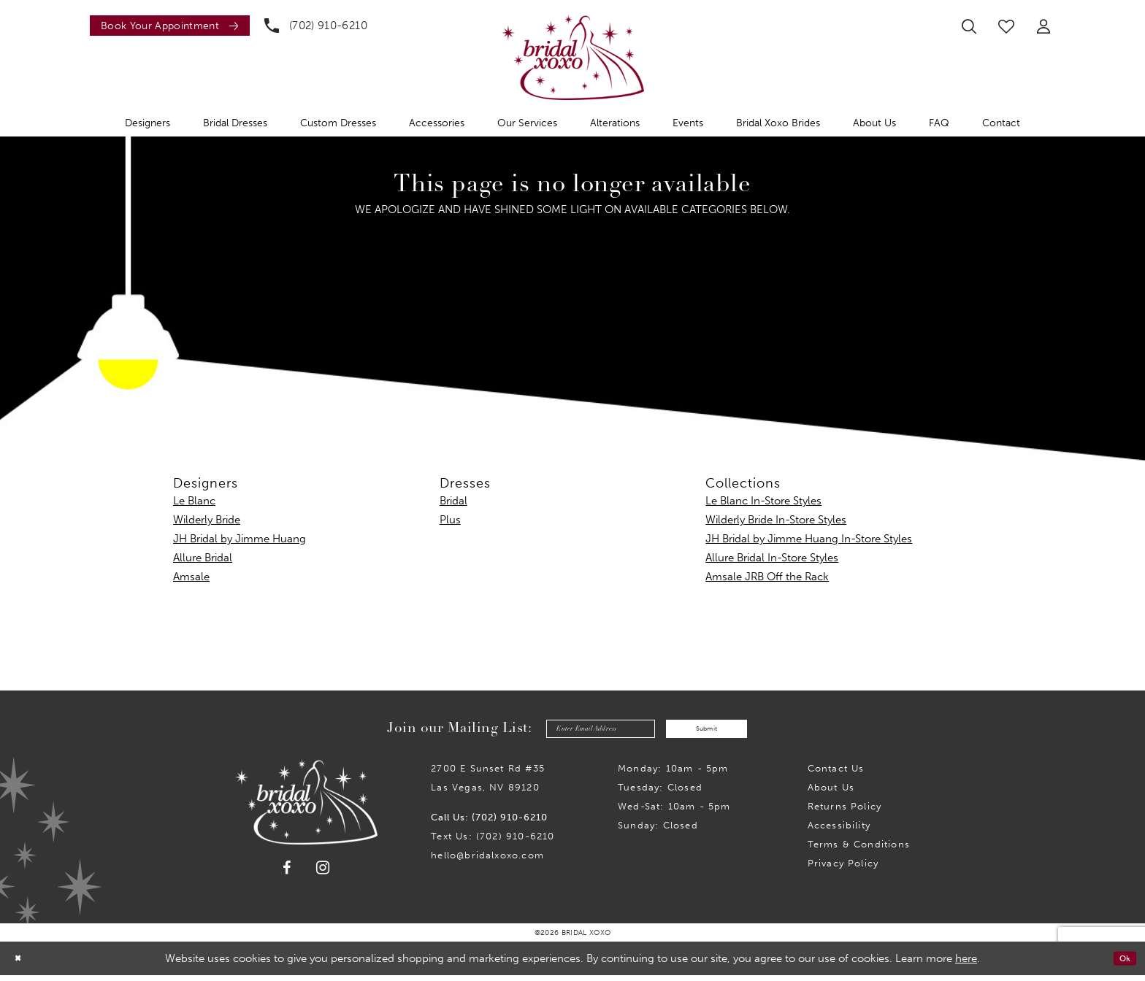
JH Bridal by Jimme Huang (239, 538)
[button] (1043, 26)
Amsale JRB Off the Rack (767, 576)
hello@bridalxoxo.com (487, 860)
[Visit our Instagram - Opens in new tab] (323, 873)
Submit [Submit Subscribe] (725, 731)
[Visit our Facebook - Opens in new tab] (287, 874)
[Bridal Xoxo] (573, 57)
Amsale (191, 576)
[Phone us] (315, 25)
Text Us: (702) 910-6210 (492, 841)
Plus (450, 519)
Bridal (453, 500)
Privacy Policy (843, 868)
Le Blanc (194, 500)
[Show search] (969, 26)
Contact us (836, 774)
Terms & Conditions (859, 850)
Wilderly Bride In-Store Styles (775, 519)
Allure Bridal (202, 557)
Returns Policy (845, 812)
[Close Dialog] (21, 964)
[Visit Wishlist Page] (1006, 26)
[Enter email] (582, 732)
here (966, 964)
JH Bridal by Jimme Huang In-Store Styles (808, 538)
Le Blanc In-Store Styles (763, 500)
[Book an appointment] (170, 25)
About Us (831, 793)
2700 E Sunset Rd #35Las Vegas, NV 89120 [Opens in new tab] (488, 784)
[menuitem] (166, 25)
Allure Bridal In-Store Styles (771, 557)
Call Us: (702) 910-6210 (489, 823)
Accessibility (839, 831)
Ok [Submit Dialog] (1121, 964)
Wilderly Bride (206, 519)
